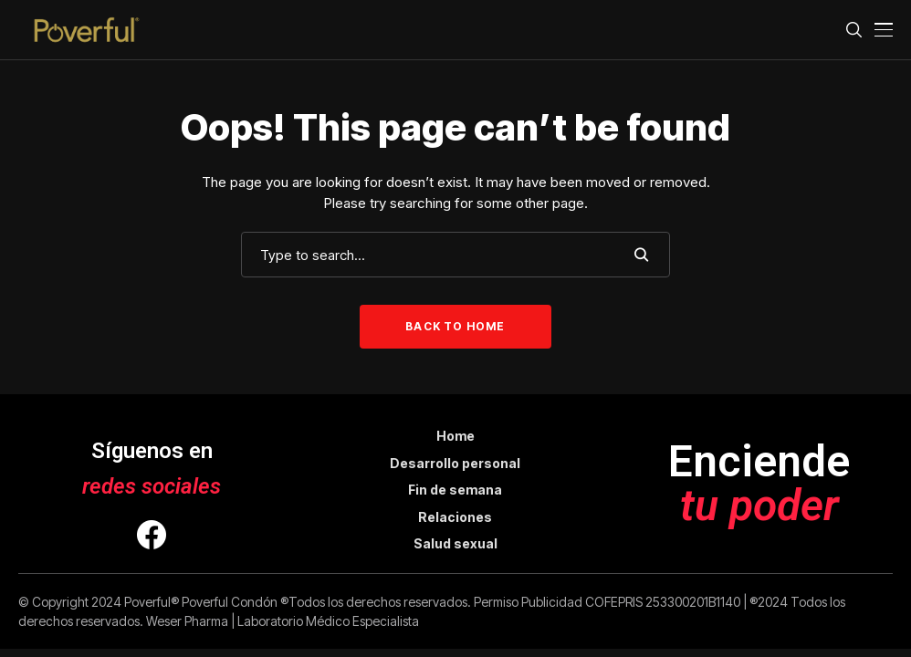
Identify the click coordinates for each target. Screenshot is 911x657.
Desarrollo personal (455, 463)
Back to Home (455, 326)
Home (455, 435)
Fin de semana (455, 489)
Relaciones (455, 517)
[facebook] (151, 537)
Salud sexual (455, 543)
